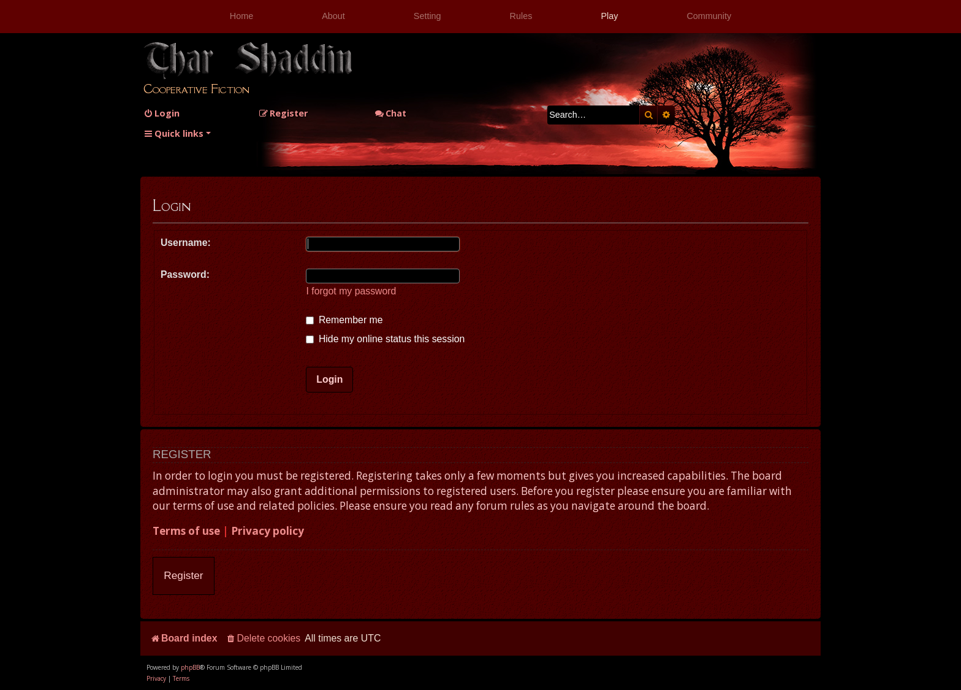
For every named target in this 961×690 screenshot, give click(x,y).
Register (183, 575)
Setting (427, 16)
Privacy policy (267, 531)
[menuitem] (161, 113)
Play (609, 16)
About (333, 16)
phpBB (190, 667)
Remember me (344, 320)
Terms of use (186, 531)
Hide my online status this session (385, 339)
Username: (186, 242)
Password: (185, 274)
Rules (521, 16)
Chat (390, 113)
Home (241, 16)
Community (708, 16)
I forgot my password (351, 291)
